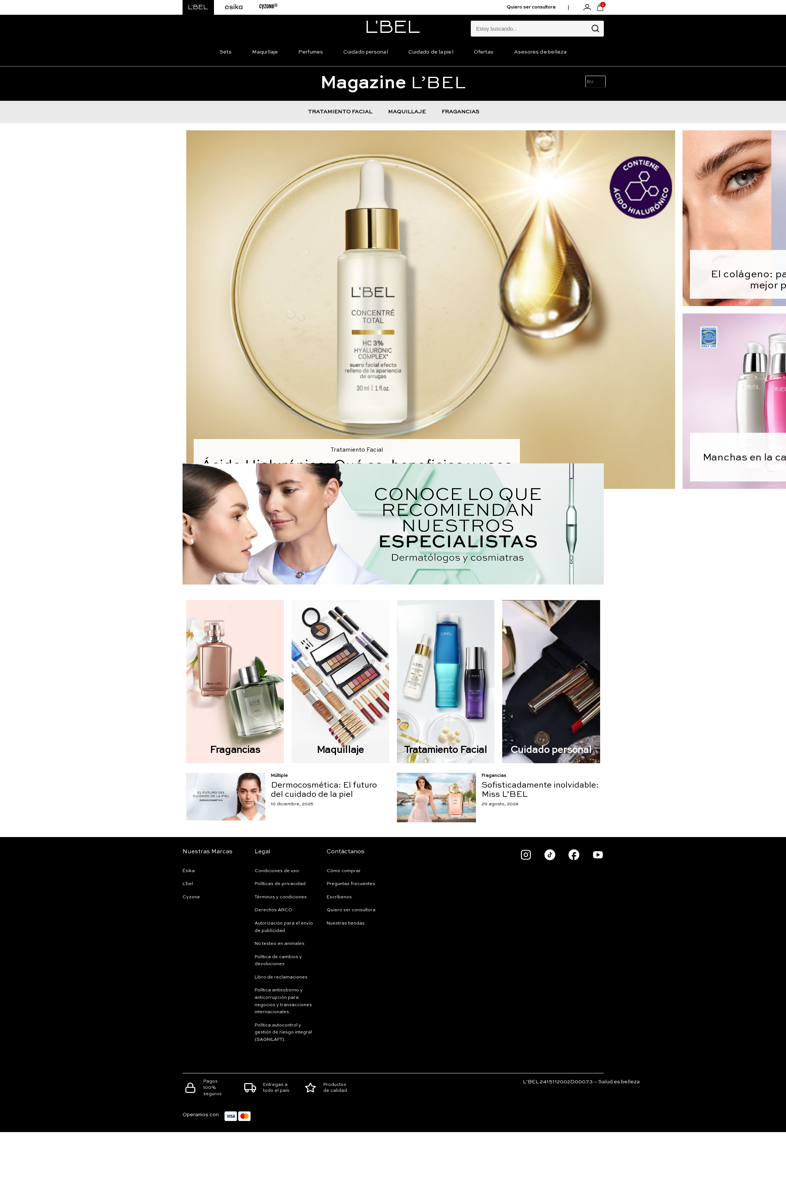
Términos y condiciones (281, 897)
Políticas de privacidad (280, 884)
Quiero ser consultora (531, 7)
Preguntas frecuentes (351, 884)
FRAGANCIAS (460, 111)
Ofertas (484, 52)
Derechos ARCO (273, 910)
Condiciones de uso (277, 871)
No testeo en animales (279, 944)
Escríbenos (339, 897)
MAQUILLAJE (407, 111)
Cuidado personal (365, 52)
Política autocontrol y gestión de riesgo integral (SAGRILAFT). (283, 1032)
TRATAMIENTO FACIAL (340, 111)
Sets (226, 52)
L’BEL (393, 83)
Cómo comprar (344, 871)
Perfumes (310, 52)
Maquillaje (265, 52)
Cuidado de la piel (430, 52)
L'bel (188, 884)
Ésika (189, 871)
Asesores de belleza (540, 52)
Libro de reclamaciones (281, 977)
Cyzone (191, 897)
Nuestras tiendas (346, 923)
